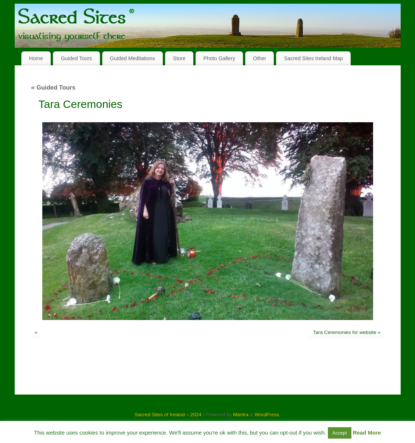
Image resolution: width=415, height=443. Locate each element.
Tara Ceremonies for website (344, 332)
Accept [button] (339, 433)
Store (179, 58)
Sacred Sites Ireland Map (313, 58)
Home (36, 58)
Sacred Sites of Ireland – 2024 (168, 414)
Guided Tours (76, 58)
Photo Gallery (219, 58)
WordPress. (267, 414)
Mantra (240, 414)
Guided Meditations (132, 58)
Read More (367, 432)
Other (259, 58)
